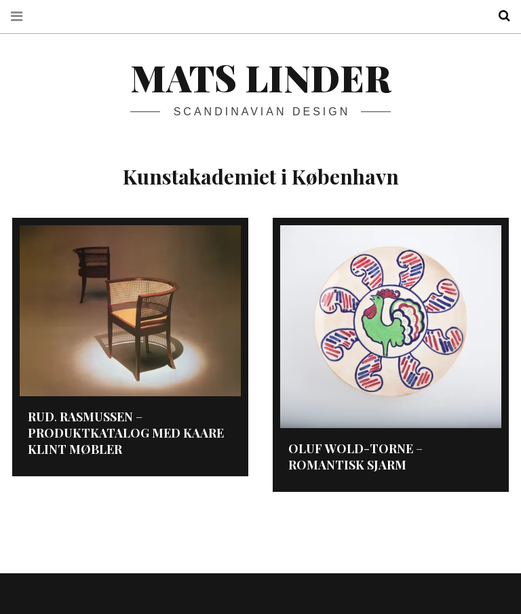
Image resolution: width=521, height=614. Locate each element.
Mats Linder (260, 77)
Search (499, 16)
